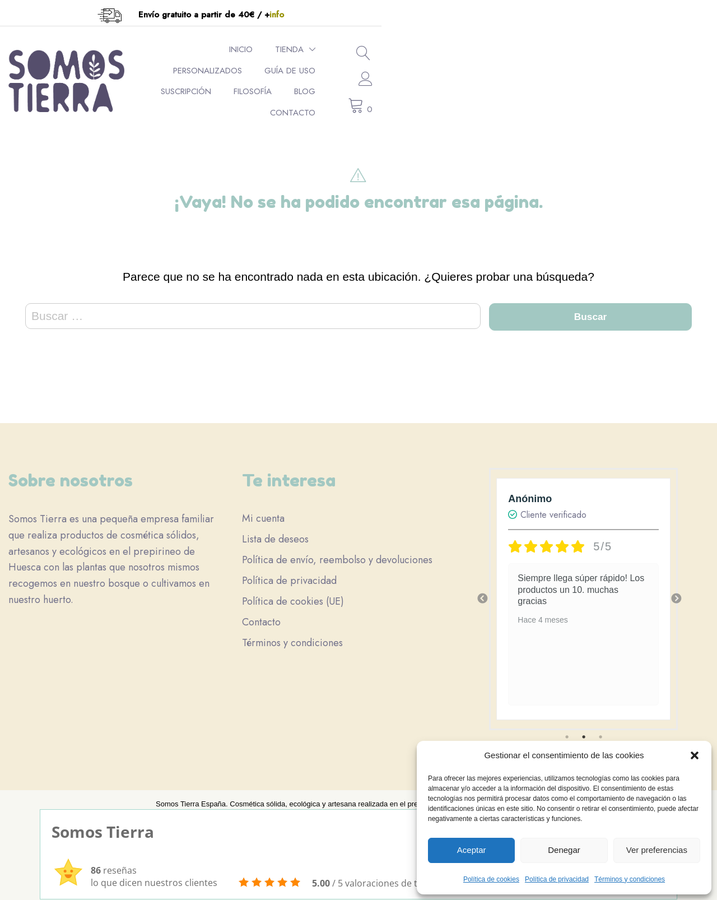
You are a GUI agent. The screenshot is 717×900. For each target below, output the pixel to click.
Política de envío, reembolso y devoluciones (337, 552)
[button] (694, 755)
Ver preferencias (656, 850)
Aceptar (471, 850)
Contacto (591, 84)
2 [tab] (583, 729)
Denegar (564, 850)
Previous (482, 591)
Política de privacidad (557, 879)
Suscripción (484, 64)
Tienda (246, 64)
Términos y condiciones (629, 879)
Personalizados (329, 64)
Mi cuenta (263, 510)
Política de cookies (491, 879)
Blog (603, 64)
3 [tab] (600, 729)
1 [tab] (566, 729)
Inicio (197, 64)
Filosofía (551, 64)
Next (676, 591)
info (444, 14)
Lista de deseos (275, 531)
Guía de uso (411, 64)
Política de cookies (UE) (293, 593)
